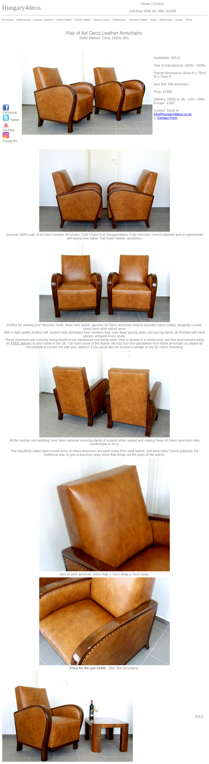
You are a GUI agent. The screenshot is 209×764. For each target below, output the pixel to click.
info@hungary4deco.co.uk (173, 114)
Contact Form (167, 118)
